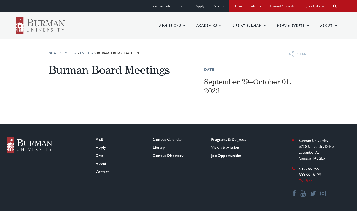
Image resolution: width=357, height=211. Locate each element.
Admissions (172, 25)
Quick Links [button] (314, 5)
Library (159, 147)
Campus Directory (168, 155)
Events (86, 53)
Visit (183, 5)
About (328, 25)
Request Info (162, 5)
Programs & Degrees (228, 139)
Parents (218, 5)
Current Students (282, 5)
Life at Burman (249, 25)
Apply (200, 5)
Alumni (256, 5)
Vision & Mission (225, 147)
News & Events (293, 25)
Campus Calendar (167, 139)
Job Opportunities (226, 155)
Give (238, 5)
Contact (102, 171)
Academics (209, 25)
